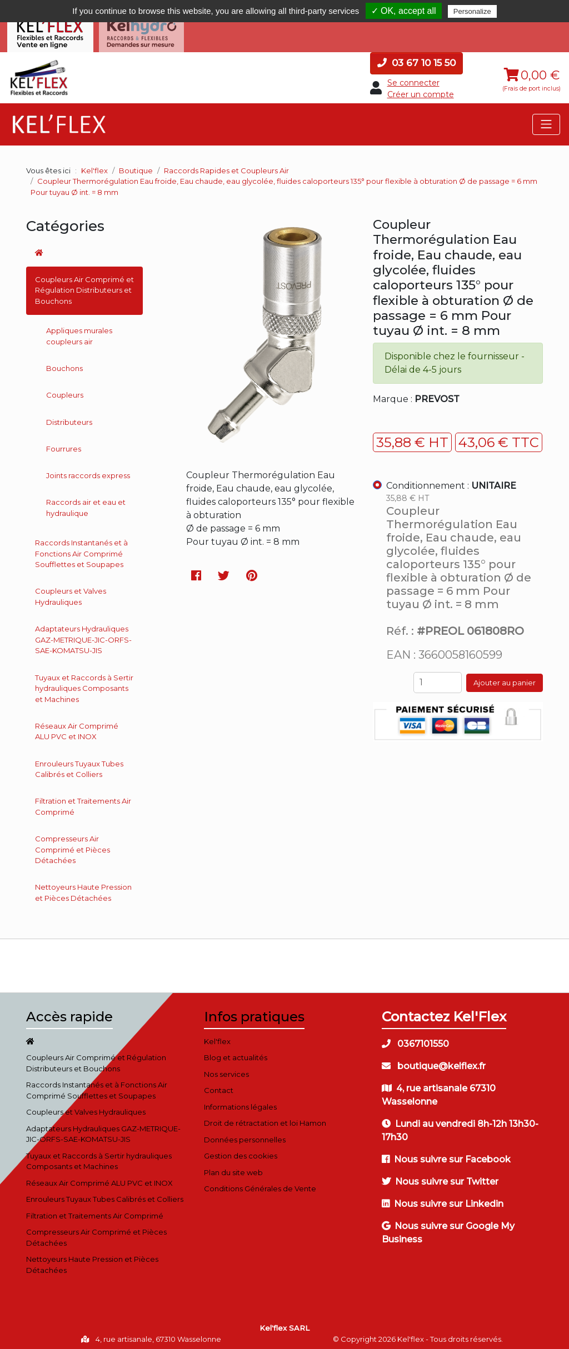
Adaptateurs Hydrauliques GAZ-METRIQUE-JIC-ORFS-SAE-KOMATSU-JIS (83, 635)
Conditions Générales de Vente (260, 1184)
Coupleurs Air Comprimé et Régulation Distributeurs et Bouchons (84, 285)
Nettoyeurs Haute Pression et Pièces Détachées (83, 889)
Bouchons (64, 363)
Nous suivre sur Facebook (446, 1155)
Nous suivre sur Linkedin (442, 1199)
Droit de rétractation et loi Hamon (265, 1118)
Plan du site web (233, 1168)
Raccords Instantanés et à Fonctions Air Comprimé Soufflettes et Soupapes (81, 549)
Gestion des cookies (240, 1151)
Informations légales (240, 1102)
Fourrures (63, 444)
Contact (218, 1085)
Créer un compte (420, 90)
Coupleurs (64, 391)
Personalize (472, 11)
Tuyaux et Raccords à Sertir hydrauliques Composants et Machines (84, 684)
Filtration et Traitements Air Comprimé (83, 803)
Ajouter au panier (504, 678)
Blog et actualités (235, 1053)
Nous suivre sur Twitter (440, 1177)
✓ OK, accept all (403, 11)
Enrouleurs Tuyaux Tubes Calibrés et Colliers (79, 765)
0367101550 (415, 1039)
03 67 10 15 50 (416, 58)
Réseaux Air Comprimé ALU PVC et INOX (76, 727)
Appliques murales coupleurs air (79, 332)
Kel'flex (94, 166)
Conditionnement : (451, 482)
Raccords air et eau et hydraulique (86, 504)
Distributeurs (69, 417)
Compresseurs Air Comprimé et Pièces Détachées (72, 845)
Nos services (226, 1069)
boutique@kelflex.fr (434, 1061)
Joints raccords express (88, 471)
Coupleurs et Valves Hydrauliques (70, 593)
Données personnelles (245, 1135)
